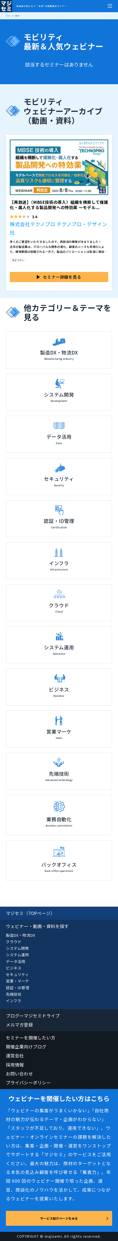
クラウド (13, 941)
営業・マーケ (17, 981)
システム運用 (17, 954)
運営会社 (15, 1055)
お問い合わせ (19, 1073)
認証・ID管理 (17, 987)
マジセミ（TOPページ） (30, 913)
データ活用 (15, 961)
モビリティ (18, 260)
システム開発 (17, 948)
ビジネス (13, 968)
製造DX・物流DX (20, 935)
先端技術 (13, 994)
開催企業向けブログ (26, 1046)
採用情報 (15, 1064)
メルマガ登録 (19, 1024)
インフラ (13, 1000)
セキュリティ (17, 974)
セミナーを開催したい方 (30, 1037)
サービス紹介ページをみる (59, 1218)
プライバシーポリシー (28, 1082)
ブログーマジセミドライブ (33, 1015)
